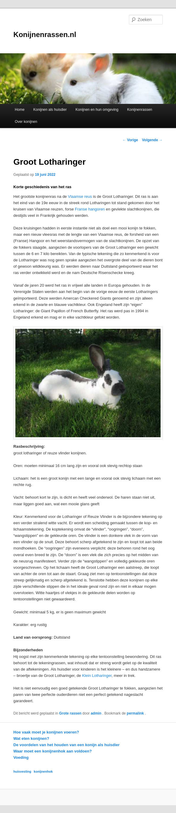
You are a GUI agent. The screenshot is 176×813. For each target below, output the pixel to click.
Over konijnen (26, 122)
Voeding (20, 757)
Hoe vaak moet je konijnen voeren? (46, 732)
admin (96, 713)
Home (19, 109)
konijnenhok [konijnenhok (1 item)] (43, 771)
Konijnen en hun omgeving (96, 109)
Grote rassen (70, 713)
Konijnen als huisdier (50, 109)
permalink (136, 713)
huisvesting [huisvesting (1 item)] (22, 771)
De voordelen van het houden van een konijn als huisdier (66, 745)
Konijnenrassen (139, 109)
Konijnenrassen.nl (44, 34)
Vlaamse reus (80, 196)
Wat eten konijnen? (31, 738)
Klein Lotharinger (97, 675)
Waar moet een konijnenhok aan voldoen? (52, 751)
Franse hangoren (90, 209)
